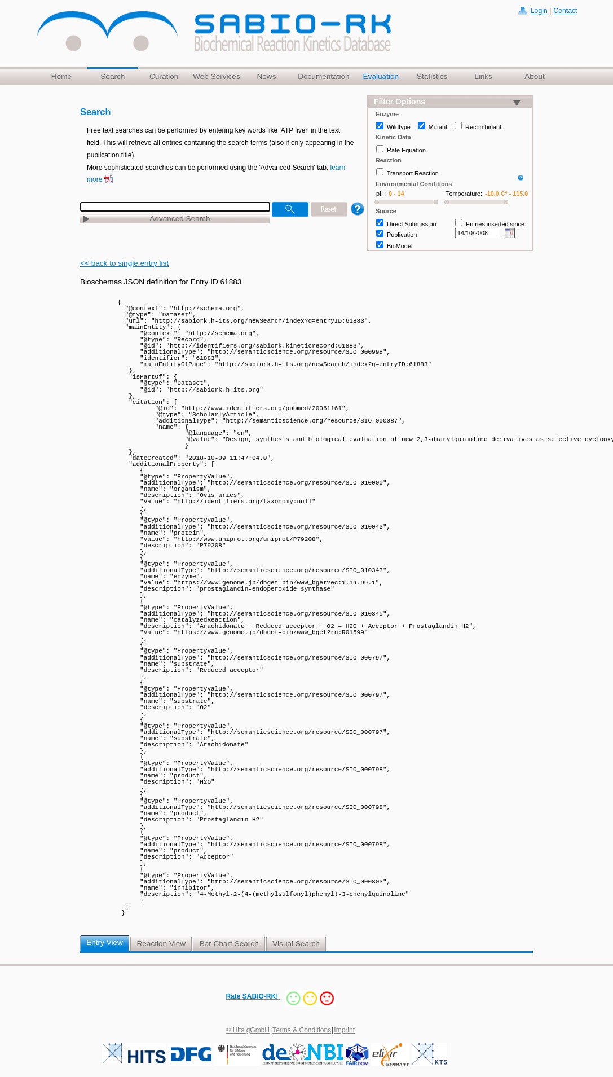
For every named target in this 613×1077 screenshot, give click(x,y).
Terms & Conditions (301, 1030)
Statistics (432, 76)
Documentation (323, 76)
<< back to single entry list (124, 263)
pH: (381, 193)
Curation (163, 76)
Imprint (344, 1030)
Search (112, 76)
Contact (565, 11)
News (266, 76)
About (534, 76)
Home (61, 76)
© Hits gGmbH (248, 1030)
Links (483, 76)
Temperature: (464, 193)
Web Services (216, 76)
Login (539, 11)
